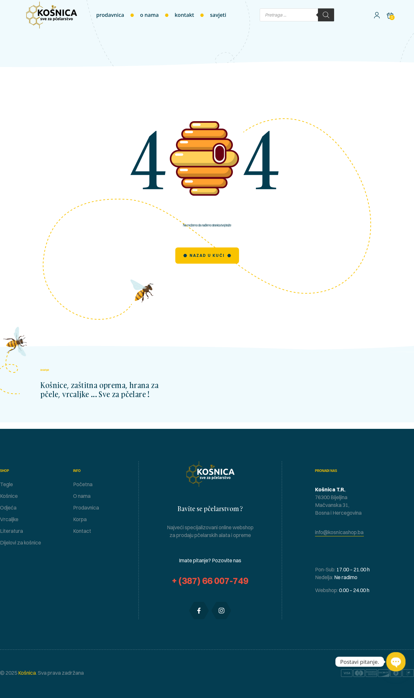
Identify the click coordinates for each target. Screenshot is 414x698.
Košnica (26, 672)
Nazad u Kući (207, 255)
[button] (339, 532)
